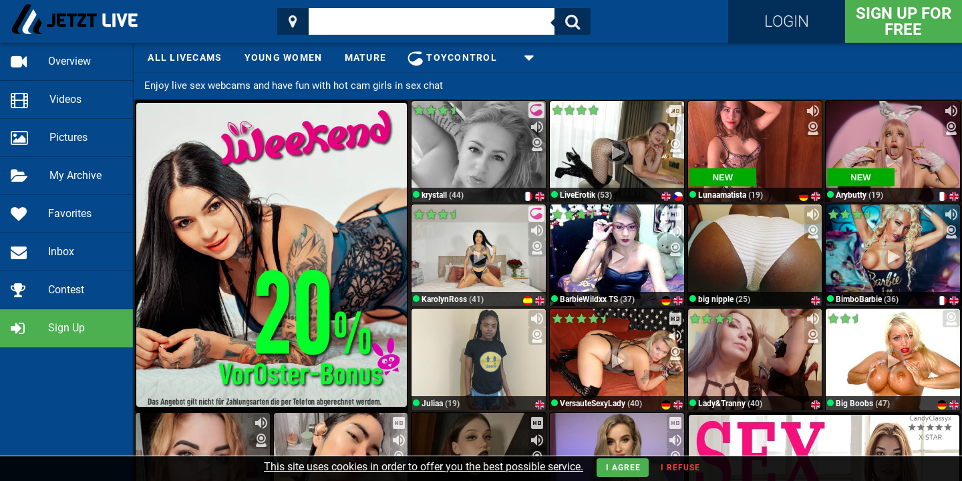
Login (786, 21)
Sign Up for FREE (903, 21)
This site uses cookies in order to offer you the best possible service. (423, 466)
